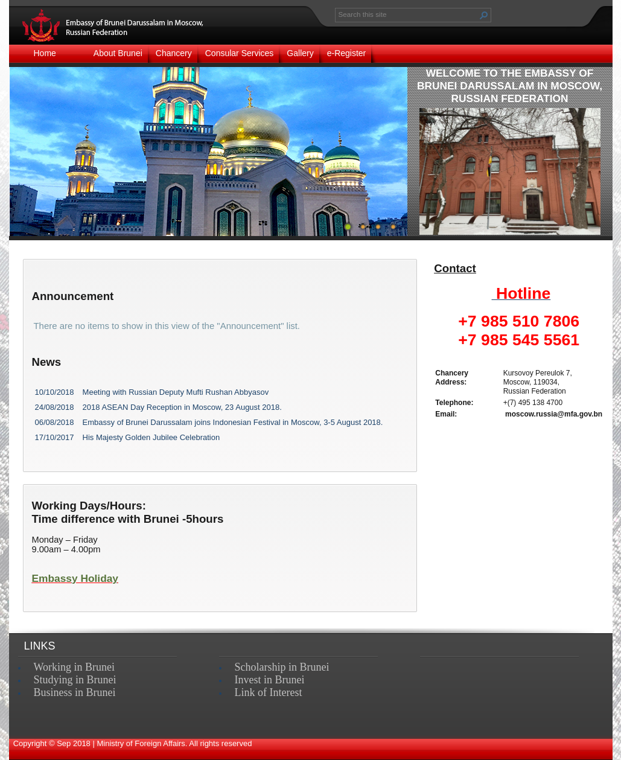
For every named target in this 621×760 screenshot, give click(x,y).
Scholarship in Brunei (282, 667)
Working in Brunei (74, 667)
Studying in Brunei (75, 680)
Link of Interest (268, 692)
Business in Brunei (75, 692)
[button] (484, 15)
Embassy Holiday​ (75, 578)
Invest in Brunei (270, 680)
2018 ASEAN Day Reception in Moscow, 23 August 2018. (182, 407)
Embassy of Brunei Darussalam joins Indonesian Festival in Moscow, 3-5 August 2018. (233, 422)
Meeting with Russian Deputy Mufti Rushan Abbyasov (176, 392)
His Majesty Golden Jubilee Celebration (151, 437)
